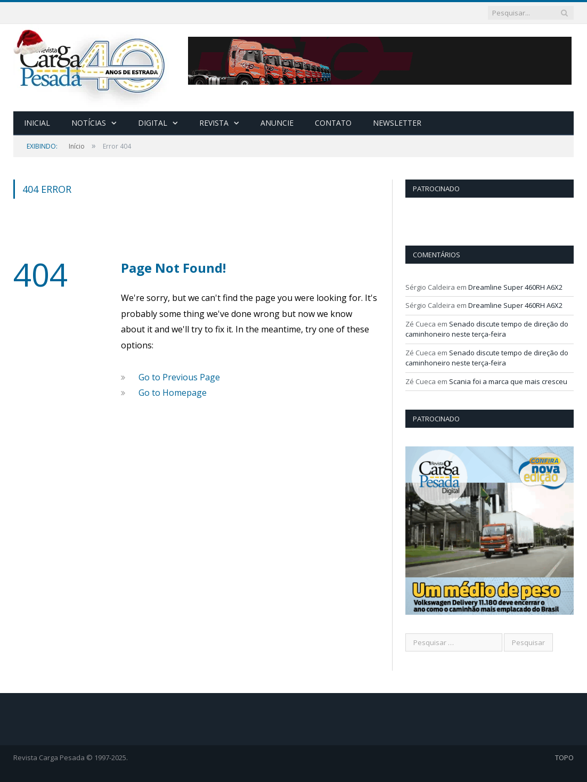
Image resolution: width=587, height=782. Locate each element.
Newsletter (397, 123)
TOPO (564, 757)
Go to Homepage (172, 392)
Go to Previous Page (179, 377)
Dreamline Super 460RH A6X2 (515, 287)
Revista (214, 123)
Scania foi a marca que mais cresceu (508, 381)
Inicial (37, 123)
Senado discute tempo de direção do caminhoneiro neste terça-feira (486, 329)
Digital (152, 123)
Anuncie (277, 123)
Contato (333, 123)
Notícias (88, 123)
